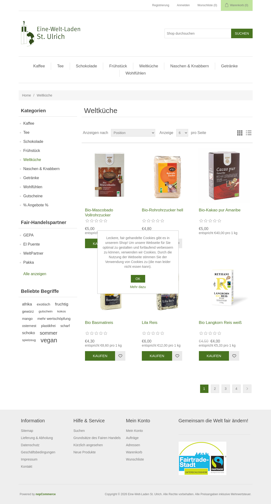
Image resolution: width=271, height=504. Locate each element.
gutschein (46, 311)
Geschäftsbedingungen (38, 452)
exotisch (43, 304)
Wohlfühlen (136, 73)
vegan (49, 340)
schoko (28, 333)
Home (26, 95)
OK (137, 279)
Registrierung (160, 5)
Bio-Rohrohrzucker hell (162, 210)
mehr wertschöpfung (54, 318)
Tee (60, 66)
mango (27, 319)
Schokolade (86, 66)
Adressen (133, 445)
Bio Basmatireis (99, 322)
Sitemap (27, 431)
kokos (61, 311)
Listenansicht (248, 133)
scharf (65, 326)
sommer (48, 333)
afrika (27, 304)
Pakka (28, 262)
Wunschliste (135, 459)
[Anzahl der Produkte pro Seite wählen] (182, 133)
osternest (29, 326)
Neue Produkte (85, 452)
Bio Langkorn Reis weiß (220, 322)
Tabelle (240, 133)
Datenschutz (30, 445)
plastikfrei (48, 326)
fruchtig (61, 304)
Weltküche (148, 66)
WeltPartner (33, 253)
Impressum (29, 459)
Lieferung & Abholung (37, 438)
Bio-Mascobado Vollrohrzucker (99, 212)
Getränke (229, 66)
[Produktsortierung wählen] (133, 133)
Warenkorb (134, 452)
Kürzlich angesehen (88, 445)
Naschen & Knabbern (189, 66)
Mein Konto (134, 431)
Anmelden (183, 5)
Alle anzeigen (34, 274)
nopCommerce (46, 494)
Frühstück (118, 66)
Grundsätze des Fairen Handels (97, 438)
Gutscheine (33, 196)
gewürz (28, 311)
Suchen (79, 431)
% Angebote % (35, 205)
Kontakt (26, 466)
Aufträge (132, 438)
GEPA (28, 235)
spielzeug (29, 340)
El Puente (31, 244)
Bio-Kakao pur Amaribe (220, 210)
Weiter (247, 389)
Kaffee (39, 66)
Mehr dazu (138, 287)
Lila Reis (149, 322)
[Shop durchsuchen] (198, 33)
